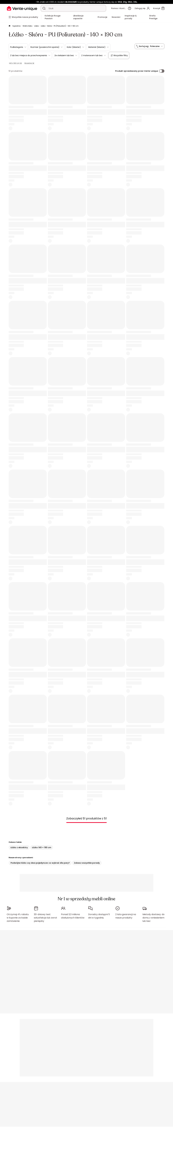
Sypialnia (16, 26)
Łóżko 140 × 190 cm (41, 847)
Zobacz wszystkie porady (87, 862)
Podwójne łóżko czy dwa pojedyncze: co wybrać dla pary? (40, 862)
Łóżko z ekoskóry (19, 847)
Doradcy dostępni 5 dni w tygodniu (99, 916)
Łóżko (36, 26)
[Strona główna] (9, 26)
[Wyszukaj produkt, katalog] (44, 8)
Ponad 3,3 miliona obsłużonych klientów (72, 916)
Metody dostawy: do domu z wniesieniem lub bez (153, 918)
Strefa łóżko (27, 26)
